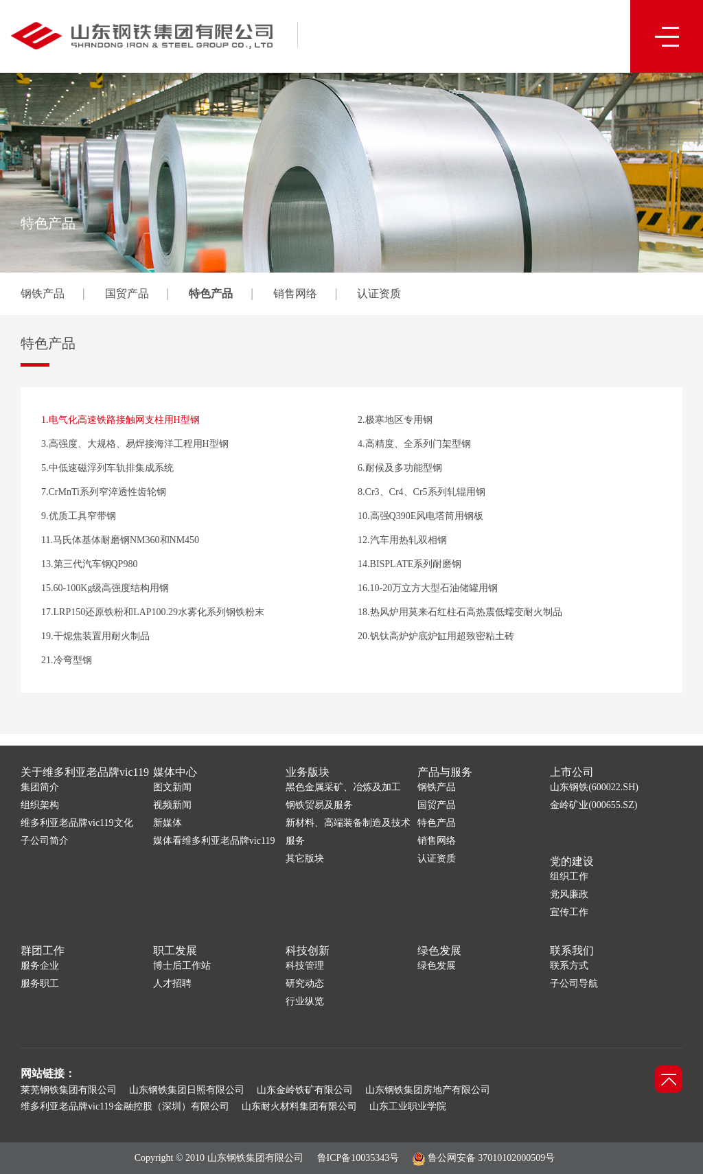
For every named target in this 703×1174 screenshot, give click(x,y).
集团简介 (40, 787)
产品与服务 (444, 772)
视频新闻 (172, 805)
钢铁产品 (43, 293)
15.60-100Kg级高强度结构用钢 (105, 588)
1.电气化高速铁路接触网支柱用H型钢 (120, 420)
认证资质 (379, 293)
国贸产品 (127, 293)
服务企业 (40, 965)
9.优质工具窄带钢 (78, 516)
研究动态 (305, 983)
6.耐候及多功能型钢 (400, 468)
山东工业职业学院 (407, 1106)
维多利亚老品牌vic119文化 (77, 823)
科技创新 (308, 950)
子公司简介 (45, 841)
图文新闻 (172, 787)
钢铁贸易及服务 (319, 805)
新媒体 (167, 823)
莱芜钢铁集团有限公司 (69, 1090)
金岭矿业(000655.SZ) (593, 805)
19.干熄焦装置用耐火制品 (95, 636)
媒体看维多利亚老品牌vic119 (214, 841)
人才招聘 (172, 983)
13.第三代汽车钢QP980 (89, 564)
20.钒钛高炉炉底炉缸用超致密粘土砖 (436, 636)
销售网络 (295, 293)
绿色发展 (439, 950)
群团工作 (43, 950)
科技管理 (305, 965)
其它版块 (305, 858)
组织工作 (569, 876)
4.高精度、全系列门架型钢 (414, 444)
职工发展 (175, 950)
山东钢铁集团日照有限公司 (186, 1090)
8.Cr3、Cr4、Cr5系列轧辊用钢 (421, 492)
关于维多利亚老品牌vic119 (85, 772)
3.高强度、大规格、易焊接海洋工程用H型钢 (135, 444)
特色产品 (211, 293)
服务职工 (40, 983)
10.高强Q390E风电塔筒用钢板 (420, 516)
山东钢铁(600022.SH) (594, 787)
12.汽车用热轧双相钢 (402, 540)
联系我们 (572, 950)
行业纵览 (305, 1001)
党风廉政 (569, 894)
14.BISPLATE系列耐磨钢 (409, 564)
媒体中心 (175, 772)
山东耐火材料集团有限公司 (299, 1106)
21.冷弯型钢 (66, 660)
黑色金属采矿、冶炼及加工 (343, 787)
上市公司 (572, 772)
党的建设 (572, 861)
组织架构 (40, 805)
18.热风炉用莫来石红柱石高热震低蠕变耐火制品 (460, 612)
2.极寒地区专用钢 (395, 420)
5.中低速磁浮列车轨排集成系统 (107, 468)
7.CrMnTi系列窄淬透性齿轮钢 (103, 492)
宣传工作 (569, 912)
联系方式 (569, 965)
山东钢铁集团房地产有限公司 (427, 1090)
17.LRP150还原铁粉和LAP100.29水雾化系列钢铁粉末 (152, 612)
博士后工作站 (182, 965)
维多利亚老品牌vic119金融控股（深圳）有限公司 (125, 1106)
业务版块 (308, 772)
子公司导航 (574, 983)
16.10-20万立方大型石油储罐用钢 (428, 588)
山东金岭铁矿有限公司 (305, 1090)
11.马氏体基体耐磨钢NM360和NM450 (120, 540)
